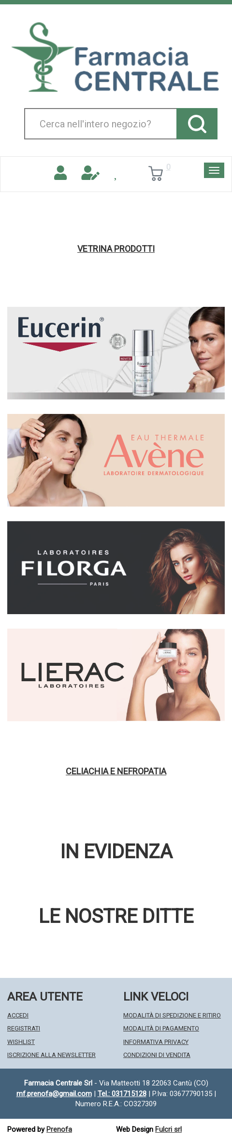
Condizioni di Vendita (156, 1054)
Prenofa (59, 1129)
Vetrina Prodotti (116, 249)
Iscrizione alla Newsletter (51, 1054)
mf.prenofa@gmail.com (54, 1093)
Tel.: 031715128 (122, 1093)
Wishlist (21, 1041)
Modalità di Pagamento (161, 1028)
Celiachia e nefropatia (116, 771)
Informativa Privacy (155, 1041)
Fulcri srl (168, 1129)
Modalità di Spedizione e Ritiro (172, 1015)
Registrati (23, 1028)
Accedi (18, 1015)
